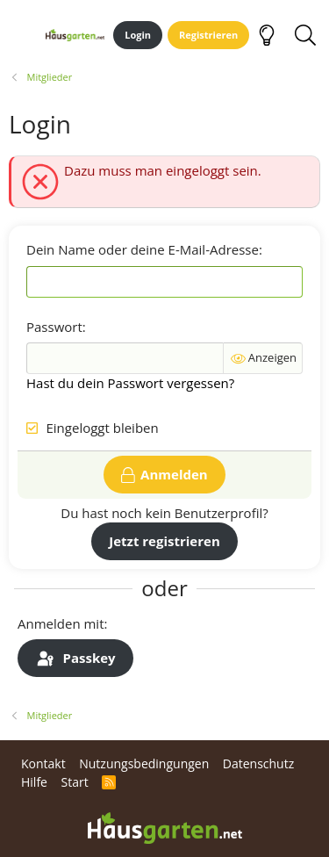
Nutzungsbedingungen (144, 763)
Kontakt (43, 763)
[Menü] (20, 35)
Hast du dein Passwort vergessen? (130, 383)
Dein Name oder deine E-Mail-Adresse (142, 249)
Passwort (54, 326)
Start (74, 782)
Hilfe (34, 782)
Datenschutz (258, 763)
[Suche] (304, 35)
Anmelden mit (61, 623)
